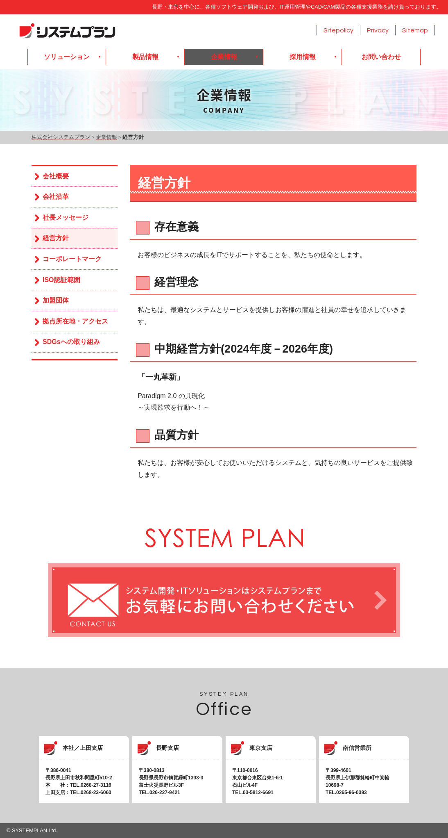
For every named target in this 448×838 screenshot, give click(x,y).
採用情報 (303, 56)
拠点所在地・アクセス (75, 321)
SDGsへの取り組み (71, 341)
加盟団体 (56, 300)
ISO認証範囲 (61, 279)
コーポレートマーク (72, 258)
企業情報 (224, 56)
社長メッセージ (65, 217)
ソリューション (67, 56)
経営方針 (56, 238)
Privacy (378, 30)
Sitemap (415, 30)
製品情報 (145, 56)
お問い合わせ (381, 56)
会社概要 (56, 176)
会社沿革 (56, 196)
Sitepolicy (338, 30)
